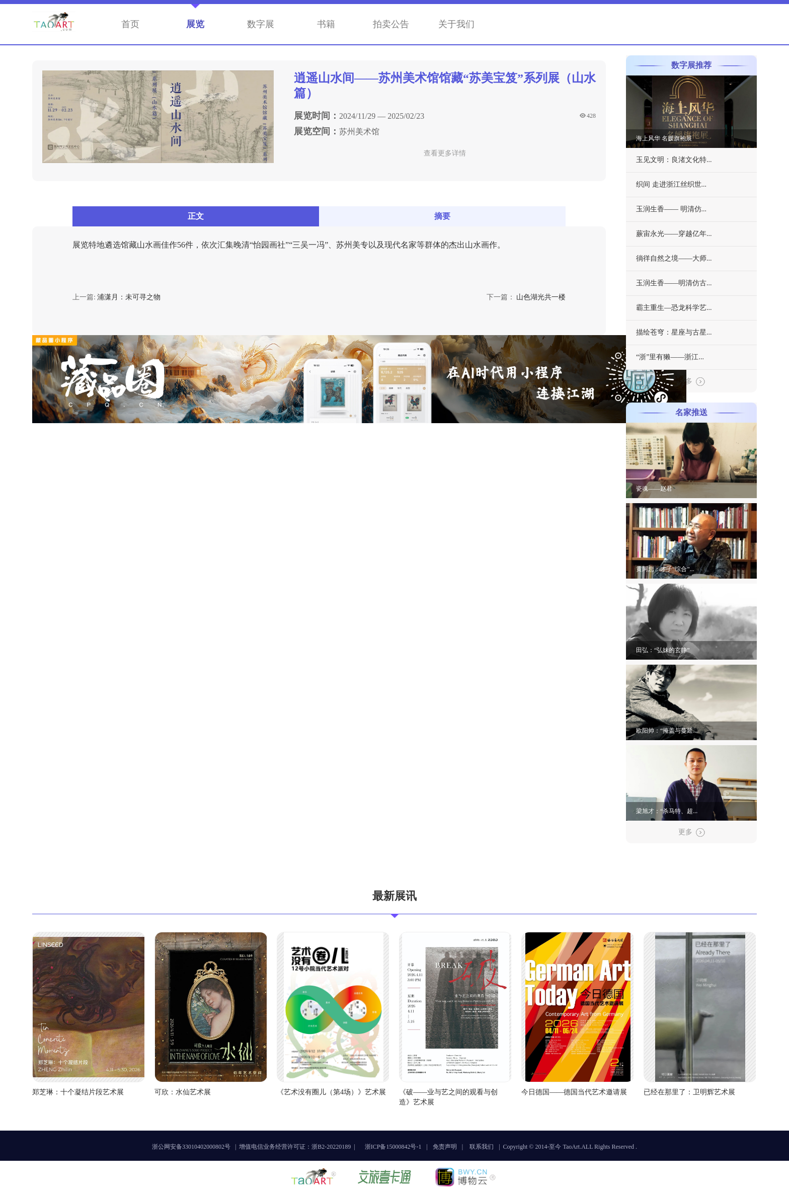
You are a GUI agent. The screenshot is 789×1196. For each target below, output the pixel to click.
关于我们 (456, 24)
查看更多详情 (445, 153)
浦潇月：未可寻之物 (129, 297)
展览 (195, 24)
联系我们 (481, 1146)
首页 (130, 24)
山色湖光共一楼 (541, 297)
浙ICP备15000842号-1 (393, 1146)
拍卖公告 (391, 24)
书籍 (326, 24)
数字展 (260, 24)
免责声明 (445, 1146)
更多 (691, 381)
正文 (196, 216)
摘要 (442, 216)
